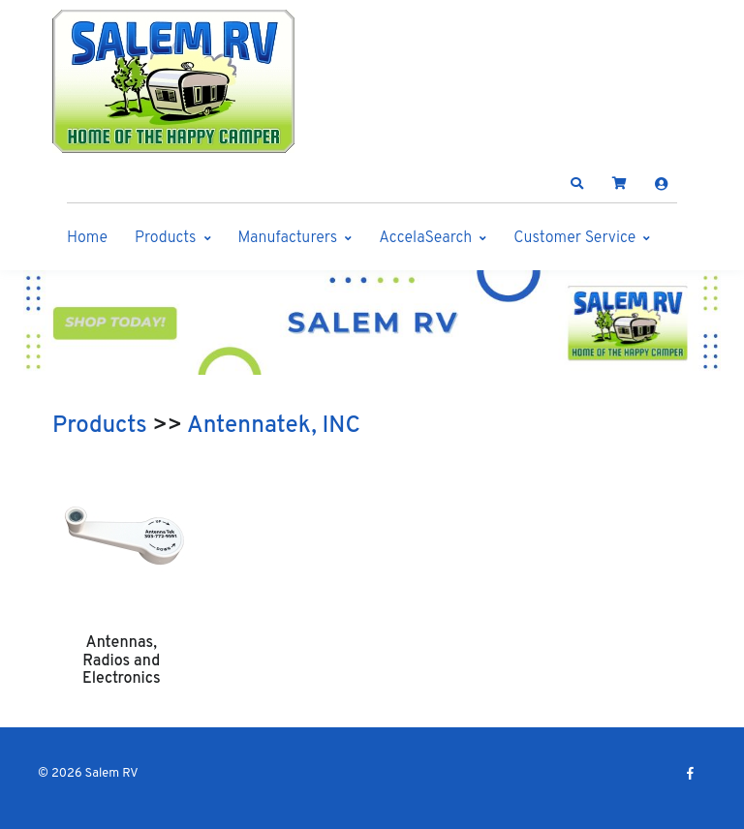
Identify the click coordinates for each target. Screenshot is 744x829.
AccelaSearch (425, 238)
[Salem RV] (173, 81)
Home (87, 238)
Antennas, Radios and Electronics (121, 661)
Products (165, 238)
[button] (577, 184)
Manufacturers (288, 238)
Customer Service (574, 238)
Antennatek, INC (273, 426)
